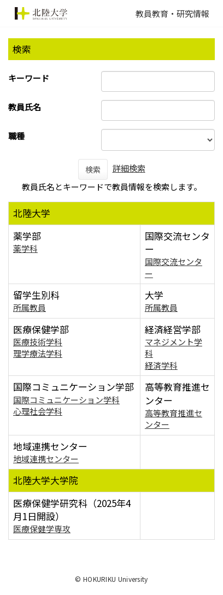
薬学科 (25, 248)
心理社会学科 (37, 411)
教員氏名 (24, 107)
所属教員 (29, 307)
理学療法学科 (37, 353)
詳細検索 (129, 168)
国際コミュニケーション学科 (66, 399)
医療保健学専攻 (42, 528)
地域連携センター (46, 458)
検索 (93, 169)
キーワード (28, 78)
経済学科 (161, 365)
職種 (16, 136)
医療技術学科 (37, 341)
